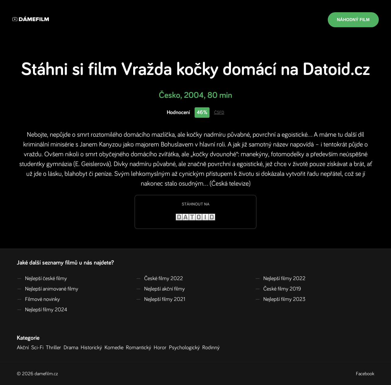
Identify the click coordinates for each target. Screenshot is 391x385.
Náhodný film (353, 19)
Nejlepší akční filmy (160, 289)
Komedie (115, 347)
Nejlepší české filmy (42, 278)
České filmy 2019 (278, 289)
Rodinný (212, 347)
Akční (24, 347)
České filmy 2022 (159, 278)
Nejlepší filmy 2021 (160, 299)
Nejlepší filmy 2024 (42, 309)
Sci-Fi (38, 347)
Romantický (140, 347)
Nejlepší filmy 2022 (280, 278)
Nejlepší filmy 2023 (280, 299)
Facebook (365, 373)
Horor (161, 347)
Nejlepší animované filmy (47, 289)
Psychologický (185, 347)
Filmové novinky (38, 299)
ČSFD (219, 112)
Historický (92, 347)
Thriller (55, 347)
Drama (72, 347)
